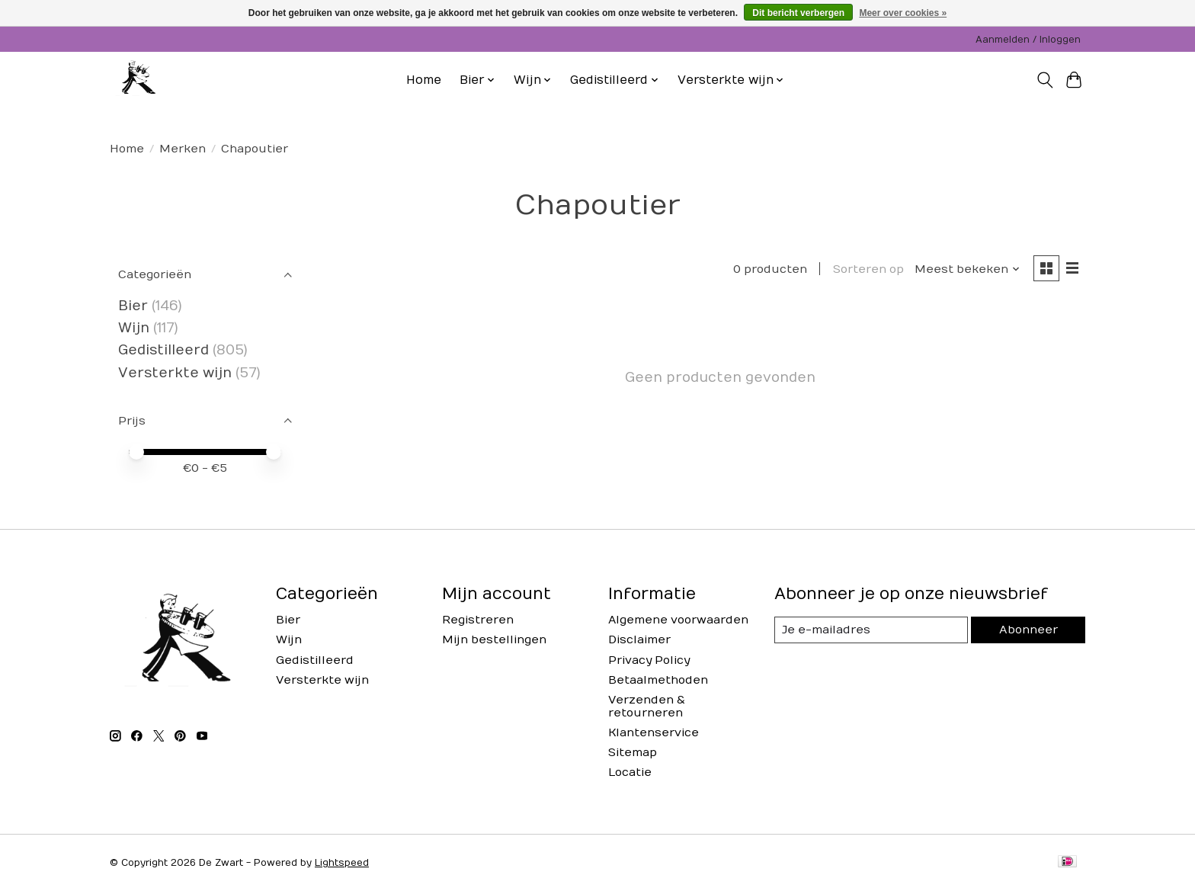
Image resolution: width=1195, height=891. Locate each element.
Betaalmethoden (658, 680)
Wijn (133, 328)
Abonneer (1028, 629)
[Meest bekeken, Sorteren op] (967, 269)
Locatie (630, 772)
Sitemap (632, 752)
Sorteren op (867, 269)
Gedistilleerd (163, 350)
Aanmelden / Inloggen (1028, 39)
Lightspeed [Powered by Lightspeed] (342, 862)
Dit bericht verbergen (798, 13)
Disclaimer (639, 639)
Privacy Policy (649, 660)
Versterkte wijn (175, 373)
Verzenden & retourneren (646, 707)
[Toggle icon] (1044, 80)
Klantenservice (653, 732)
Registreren (478, 620)
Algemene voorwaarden (678, 620)
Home (423, 80)
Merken (182, 149)
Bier (133, 306)
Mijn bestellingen (494, 639)
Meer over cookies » (903, 13)
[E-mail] (871, 630)
